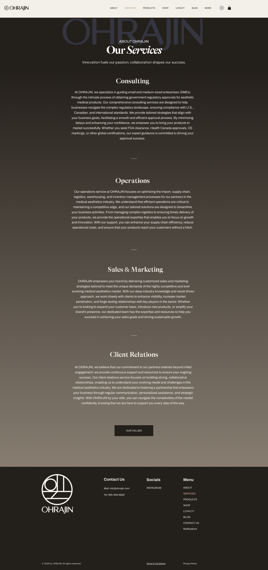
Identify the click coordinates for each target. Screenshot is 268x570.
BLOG (186, 517)
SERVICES (189, 493)
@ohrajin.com (122, 488)
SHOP (186, 505)
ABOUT (187, 487)
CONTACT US (191, 523)
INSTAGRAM (153, 488)
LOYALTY (188, 511)
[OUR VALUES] (134, 430)
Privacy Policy (190, 563)
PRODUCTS (190, 499)
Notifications (190, 529)
